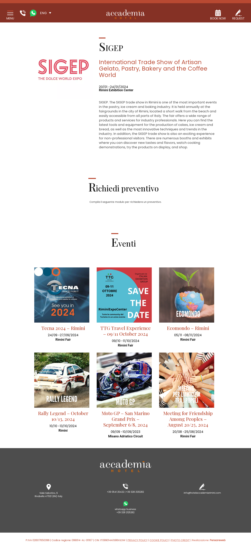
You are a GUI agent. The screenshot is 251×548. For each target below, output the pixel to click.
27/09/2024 (69, 335)
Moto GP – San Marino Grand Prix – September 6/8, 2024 (126, 419)
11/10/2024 (131, 341)
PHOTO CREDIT (180, 540)
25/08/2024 (193, 432)
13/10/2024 (68, 426)
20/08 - (178, 432)
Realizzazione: (209, 540)
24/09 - (54, 335)
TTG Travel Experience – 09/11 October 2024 (125, 331)
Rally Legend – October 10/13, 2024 (63, 416)
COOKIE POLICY (159, 540)
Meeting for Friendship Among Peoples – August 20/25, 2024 (188, 419)
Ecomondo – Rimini (188, 328)
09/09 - (117, 432)
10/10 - (54, 426)
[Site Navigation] (10, 15)
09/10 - (117, 341)
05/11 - (179, 335)
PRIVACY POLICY (137, 540)
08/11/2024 (193, 335)
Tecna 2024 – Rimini (63, 328)
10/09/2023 (131, 432)
